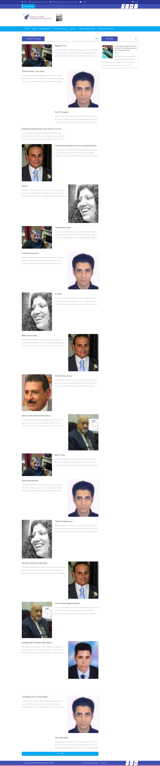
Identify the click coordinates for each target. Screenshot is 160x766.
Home (27, 29)
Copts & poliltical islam (87, 29)
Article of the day (60, 29)
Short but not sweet (105, 29)
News (34, 29)
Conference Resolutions (90, 763)
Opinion (73, 29)
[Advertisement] (150, 64)
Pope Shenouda (45, 29)
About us (104, 763)
